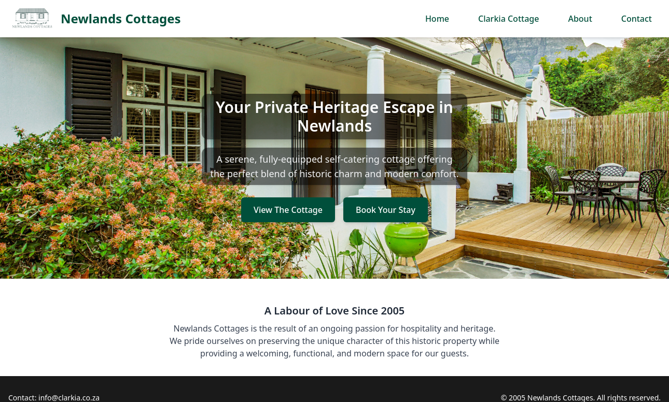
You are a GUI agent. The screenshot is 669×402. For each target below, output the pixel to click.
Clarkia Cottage (508, 18)
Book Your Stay (385, 210)
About (580, 18)
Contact (636, 18)
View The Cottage (288, 210)
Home (437, 18)
